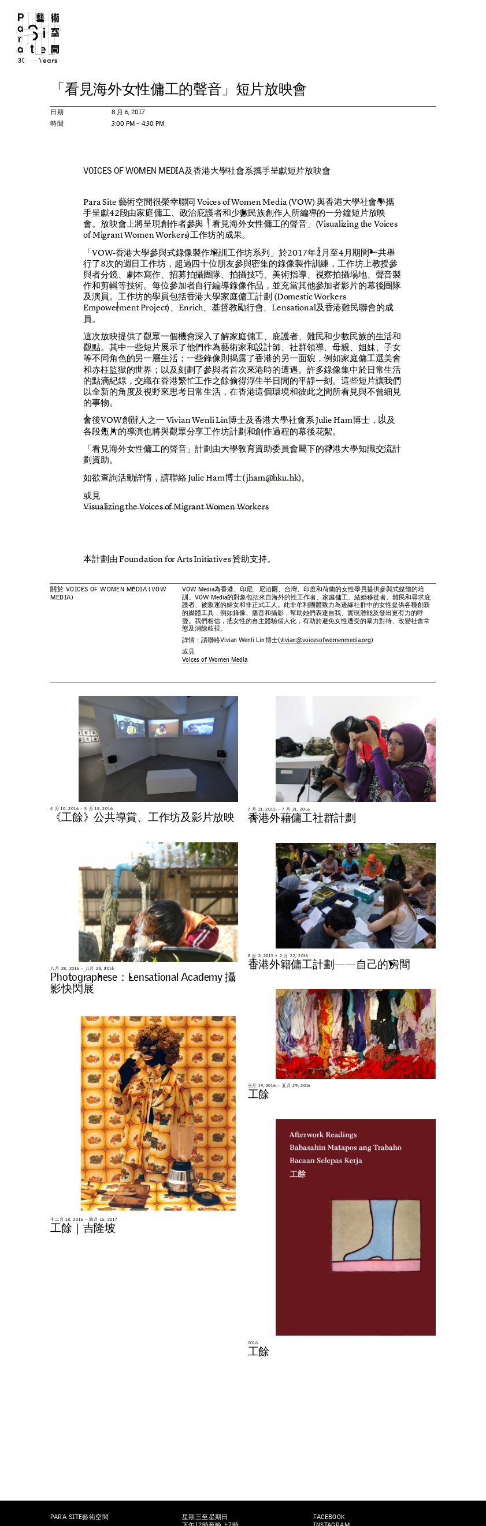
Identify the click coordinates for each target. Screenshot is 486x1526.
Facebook (329, 1517)
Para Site (50, 38)
